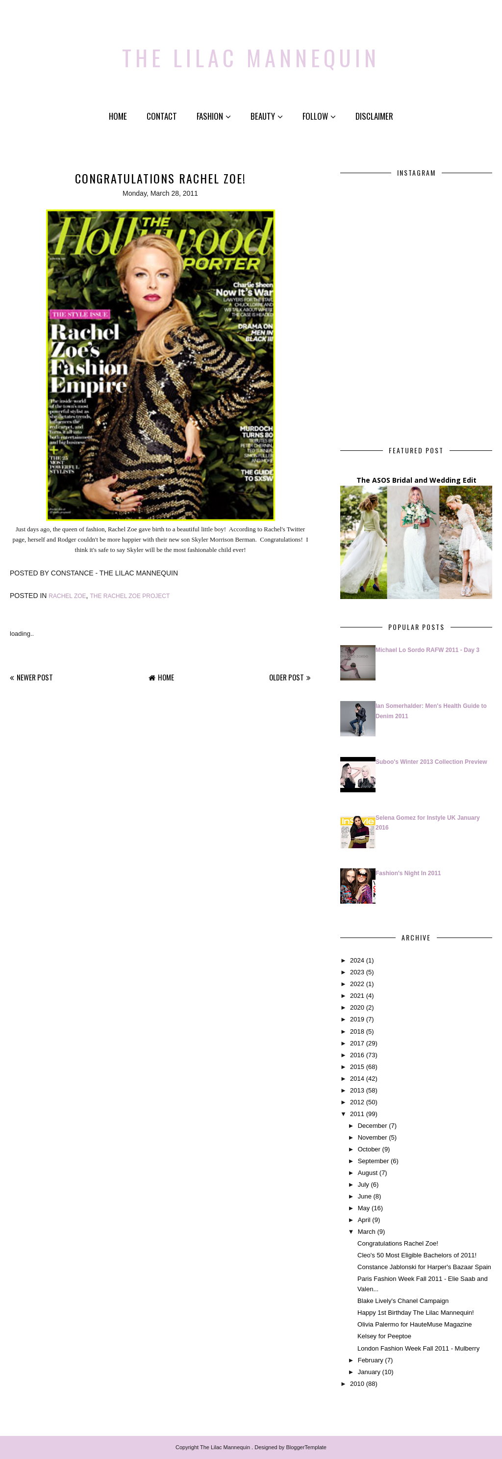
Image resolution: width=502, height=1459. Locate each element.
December (372, 1125)
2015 (357, 1066)
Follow (319, 116)
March (367, 1231)
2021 (357, 995)
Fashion (214, 116)
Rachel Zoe (67, 596)
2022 (357, 984)
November (372, 1137)
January (369, 1372)
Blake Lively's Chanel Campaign (403, 1300)
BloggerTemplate (306, 1447)
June (365, 1196)
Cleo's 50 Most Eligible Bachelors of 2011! (417, 1255)
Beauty (267, 116)
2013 (357, 1090)
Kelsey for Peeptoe (384, 1336)
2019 (357, 1019)
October (369, 1149)
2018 (357, 1031)
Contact (162, 116)
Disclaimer (374, 116)
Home (118, 116)
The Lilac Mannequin (251, 51)
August (367, 1172)
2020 (357, 1007)
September (373, 1161)
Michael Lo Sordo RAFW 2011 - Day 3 (427, 650)
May (364, 1208)
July (363, 1184)
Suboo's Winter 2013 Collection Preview (431, 761)
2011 (357, 1114)
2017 (357, 1043)
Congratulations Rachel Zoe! (397, 1243)
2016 (357, 1055)
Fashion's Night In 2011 (408, 873)
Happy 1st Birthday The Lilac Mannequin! (415, 1312)
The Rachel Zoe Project (130, 596)
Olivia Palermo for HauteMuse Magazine (414, 1324)
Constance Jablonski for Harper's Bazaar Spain (424, 1267)
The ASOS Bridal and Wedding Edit (416, 480)
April (364, 1220)
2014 (357, 1078)
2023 (357, 972)
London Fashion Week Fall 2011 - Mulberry (418, 1348)
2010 (357, 1383)
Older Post (286, 677)
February (370, 1360)
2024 (357, 960)
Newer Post (35, 677)
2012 (357, 1102)
